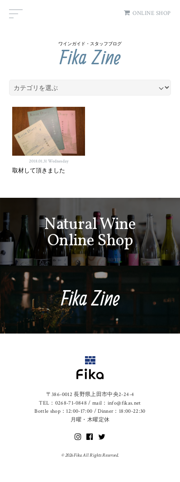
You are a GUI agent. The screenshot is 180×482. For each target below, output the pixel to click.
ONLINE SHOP (147, 13)
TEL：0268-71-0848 (63, 403)
